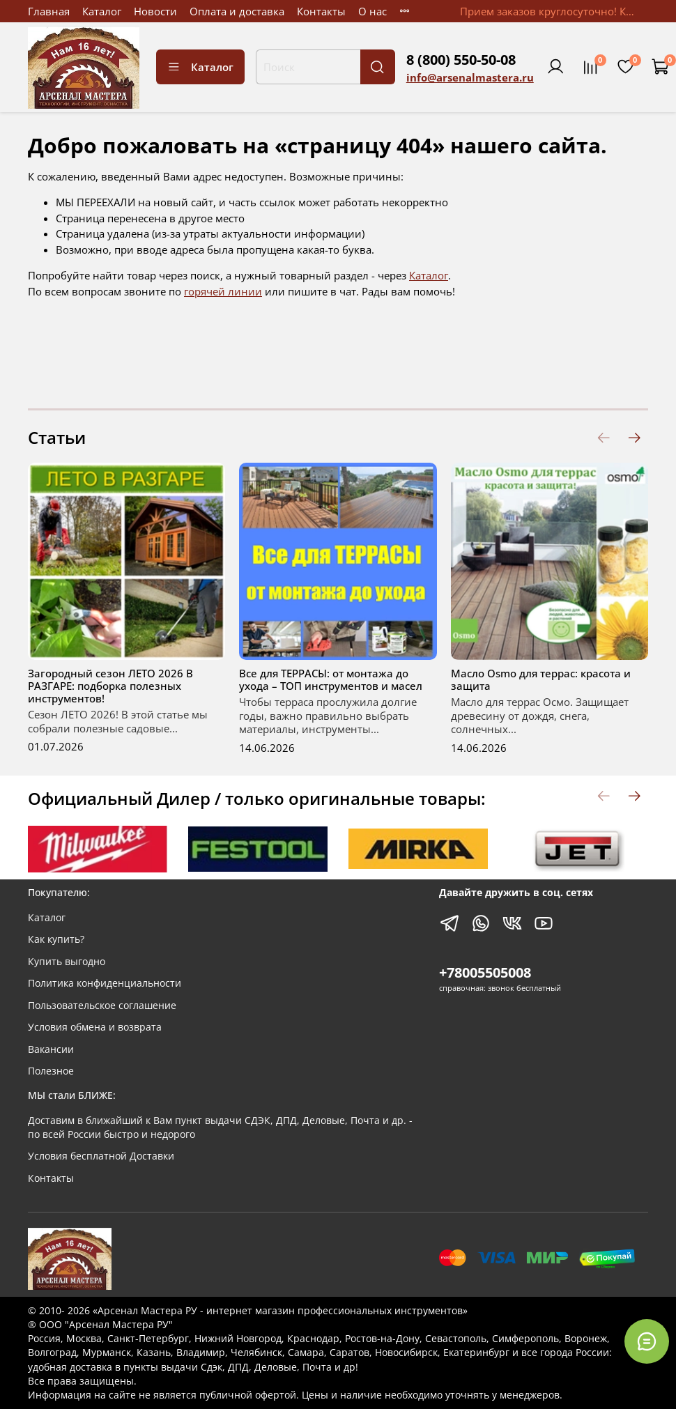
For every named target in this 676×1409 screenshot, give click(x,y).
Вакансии (51, 1049)
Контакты (321, 11)
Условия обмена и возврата (95, 1027)
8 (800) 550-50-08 (461, 59)
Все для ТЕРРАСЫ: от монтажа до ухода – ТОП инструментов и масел (330, 679)
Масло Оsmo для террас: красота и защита (541, 679)
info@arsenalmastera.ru (470, 77)
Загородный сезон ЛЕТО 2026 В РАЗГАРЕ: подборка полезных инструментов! (110, 685)
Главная (49, 11)
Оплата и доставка (237, 11)
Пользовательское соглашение (102, 1005)
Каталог (101, 11)
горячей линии (223, 291)
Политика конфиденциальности (104, 983)
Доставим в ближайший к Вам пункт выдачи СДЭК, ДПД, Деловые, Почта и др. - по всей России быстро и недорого (220, 1127)
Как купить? (56, 939)
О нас (372, 11)
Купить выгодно (66, 961)
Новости (155, 11)
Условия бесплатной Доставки (101, 1156)
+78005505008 (485, 972)
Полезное (51, 1071)
